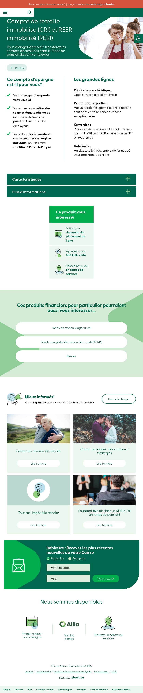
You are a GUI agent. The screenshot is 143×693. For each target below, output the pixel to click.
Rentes (71, 360)
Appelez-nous (76, 253)
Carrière (19, 689)
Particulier (57, 562)
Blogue (6, 689)
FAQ (30, 689)
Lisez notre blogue (118, 403)
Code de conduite (99, 689)
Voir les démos (69, 635)
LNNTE (114, 675)
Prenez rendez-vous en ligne (32, 631)
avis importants (102, 4)
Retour (19, 68)
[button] (138, 38)
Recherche (107, 12)
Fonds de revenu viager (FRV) (71, 328)
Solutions (81, 689)
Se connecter (131, 12)
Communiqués (65, 689)
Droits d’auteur (101, 675)
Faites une (75, 234)
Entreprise (79, 562)
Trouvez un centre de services (108, 632)
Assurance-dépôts (121, 689)
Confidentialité (43, 675)
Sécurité (29, 675)
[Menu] (5, 13)
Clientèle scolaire (45, 689)
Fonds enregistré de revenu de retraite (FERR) (71, 344)
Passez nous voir (77, 269)
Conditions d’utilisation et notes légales (72, 675)
